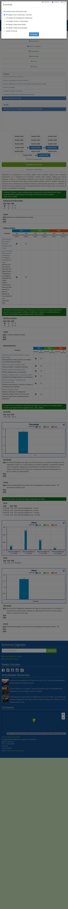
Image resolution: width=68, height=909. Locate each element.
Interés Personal (11, 31)
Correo (55, 2)
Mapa (63, 2)
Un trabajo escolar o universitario (17, 21)
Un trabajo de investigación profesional (19, 18)
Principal (46, 2)
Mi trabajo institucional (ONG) (16, 24)
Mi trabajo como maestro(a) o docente (19, 15)
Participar (34, 34)
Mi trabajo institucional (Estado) (16, 28)
